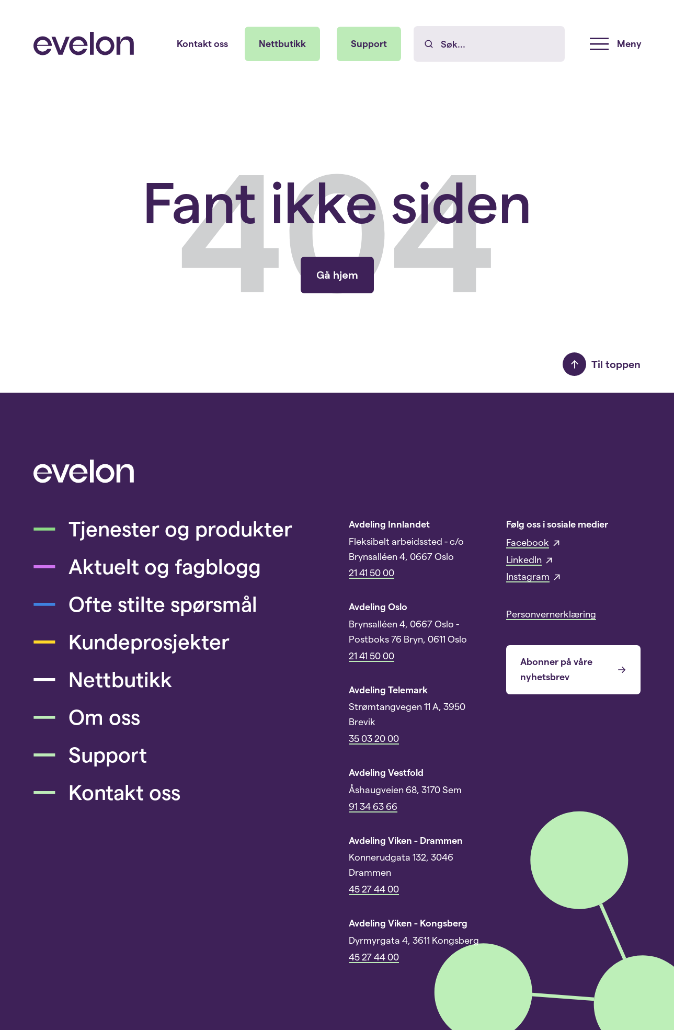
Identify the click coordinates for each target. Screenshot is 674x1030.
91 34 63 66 (373, 806)
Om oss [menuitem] (86, 717)
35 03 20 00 (374, 738)
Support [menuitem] (369, 44)
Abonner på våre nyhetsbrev (573, 669)
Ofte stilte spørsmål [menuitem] (145, 604)
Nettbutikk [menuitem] (282, 44)
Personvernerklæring (551, 614)
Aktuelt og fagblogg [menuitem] (147, 566)
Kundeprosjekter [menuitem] (131, 642)
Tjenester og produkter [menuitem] (162, 529)
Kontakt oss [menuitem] (202, 44)
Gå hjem (337, 275)
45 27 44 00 (374, 889)
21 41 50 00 (371, 573)
